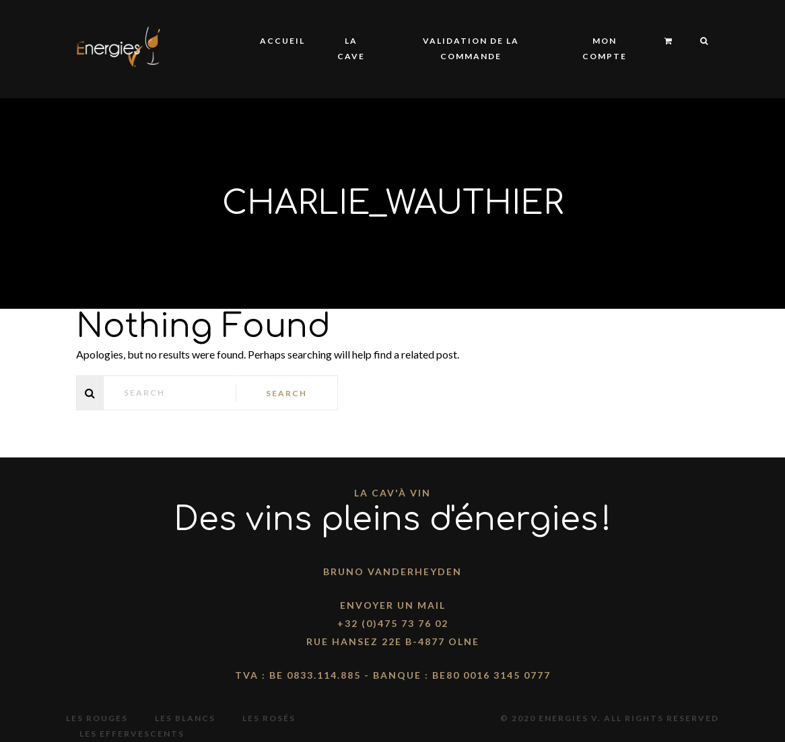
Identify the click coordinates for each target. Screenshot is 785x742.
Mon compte (604, 48)
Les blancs (185, 718)
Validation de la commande (471, 48)
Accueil (282, 41)
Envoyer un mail (393, 605)
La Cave (351, 48)
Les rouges (97, 718)
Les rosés (269, 718)
